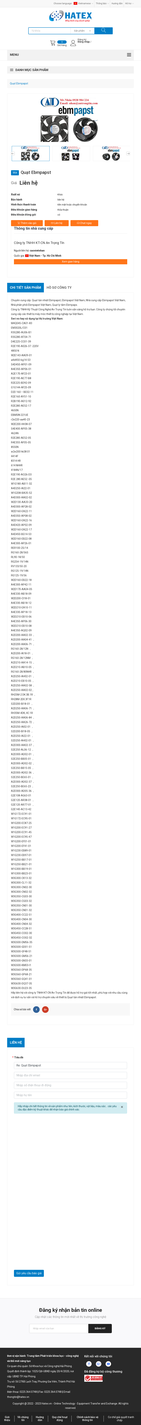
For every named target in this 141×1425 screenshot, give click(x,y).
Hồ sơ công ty (59, 287)
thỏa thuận (62, 209)
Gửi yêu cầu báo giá (28, 1273)
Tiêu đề (18, 1057)
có (58, 214)
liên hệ (60, 199)
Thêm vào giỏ (26, 223)
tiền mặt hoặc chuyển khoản (72, 204)
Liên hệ (56, 223)
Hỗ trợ (129, 3)
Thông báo (102, 3)
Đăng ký (100, 1328)
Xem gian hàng (70, 261)
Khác (60, 194)
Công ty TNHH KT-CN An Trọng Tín (39, 243)
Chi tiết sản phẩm (25, 287)
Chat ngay (84, 223)
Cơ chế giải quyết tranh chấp (121, 1419)
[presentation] (42, 1261)
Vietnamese (83, 3)
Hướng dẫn (117, 3)
